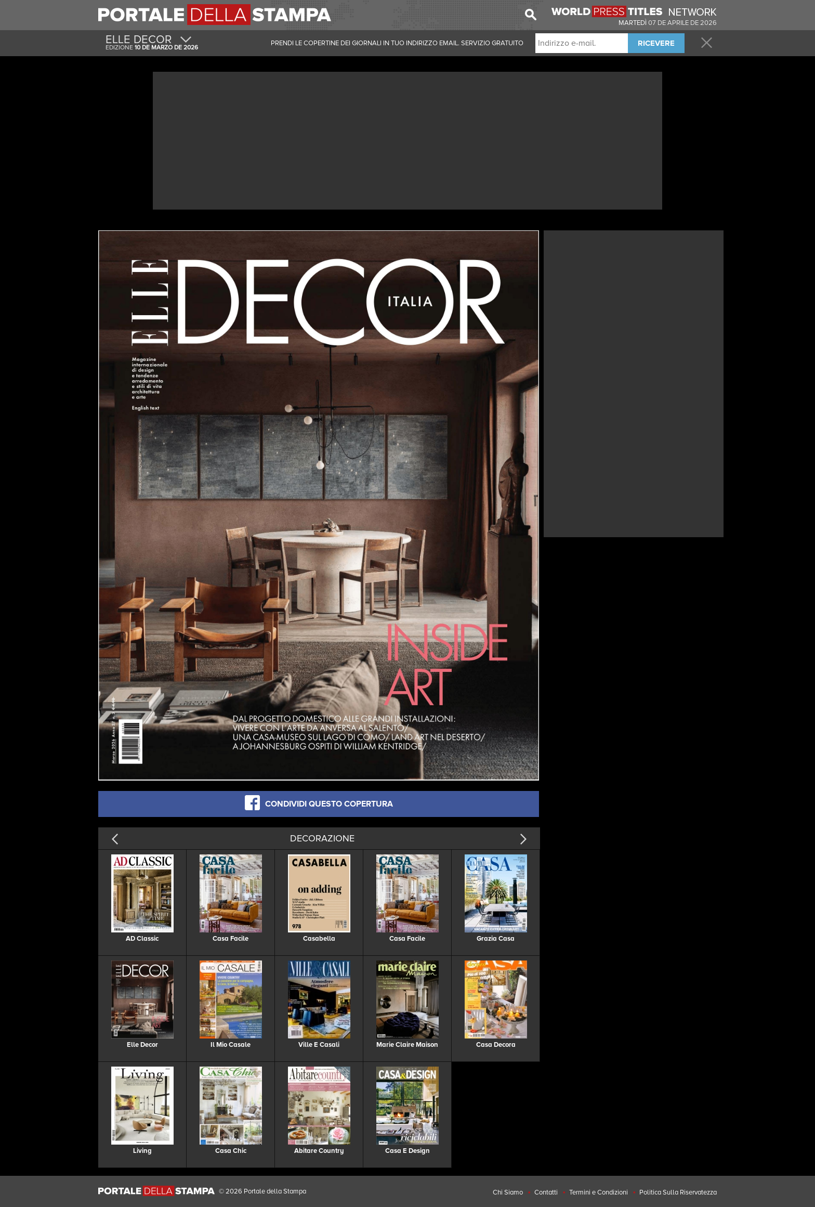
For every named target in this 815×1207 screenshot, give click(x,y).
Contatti (546, 1192)
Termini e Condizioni (598, 1192)
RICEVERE (656, 43)
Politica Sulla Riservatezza (678, 1192)
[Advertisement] (407, 139)
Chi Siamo (508, 1192)
